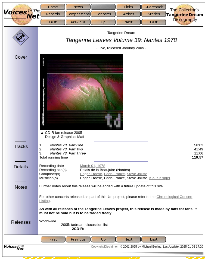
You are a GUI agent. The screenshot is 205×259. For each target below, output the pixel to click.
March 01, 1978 (92, 166)
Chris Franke (114, 174)
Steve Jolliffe (137, 174)
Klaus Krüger (159, 178)
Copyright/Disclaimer (104, 246)
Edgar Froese (91, 174)
